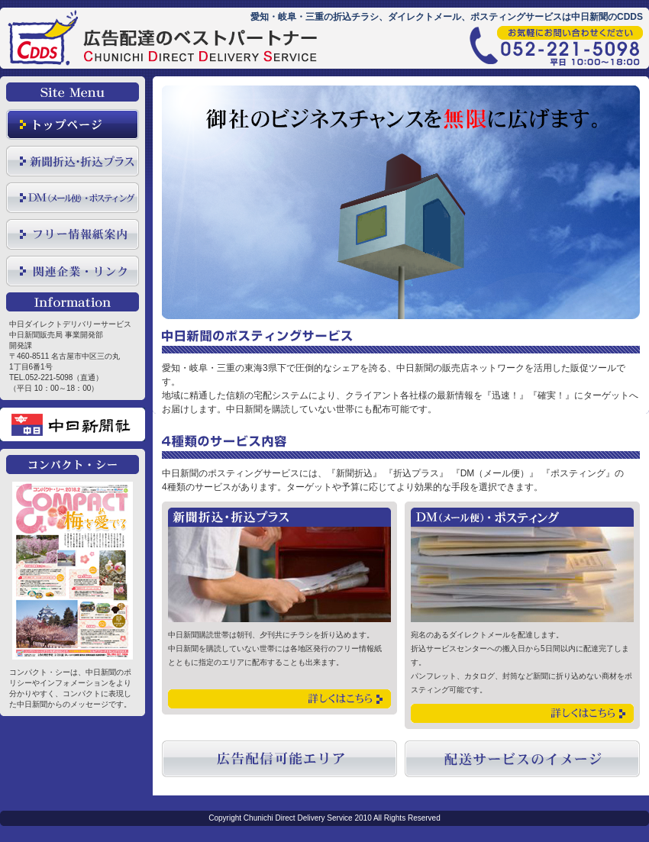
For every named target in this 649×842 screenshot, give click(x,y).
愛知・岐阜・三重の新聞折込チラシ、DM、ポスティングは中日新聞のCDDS (168, 48)
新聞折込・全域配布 (72, 161)
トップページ (72, 124)
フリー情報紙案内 (72, 234)
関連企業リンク (72, 271)
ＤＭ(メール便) (72, 197)
